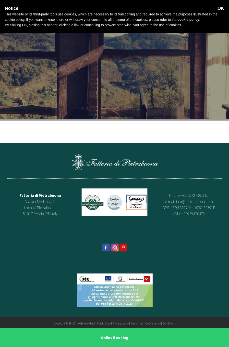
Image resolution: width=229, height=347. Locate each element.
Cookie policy (153, 323)
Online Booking (114, 337)
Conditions (169, 323)
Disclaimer (137, 323)
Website (82, 323)
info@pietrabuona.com (194, 201)
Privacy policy (121, 323)
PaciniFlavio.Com (100, 323)
